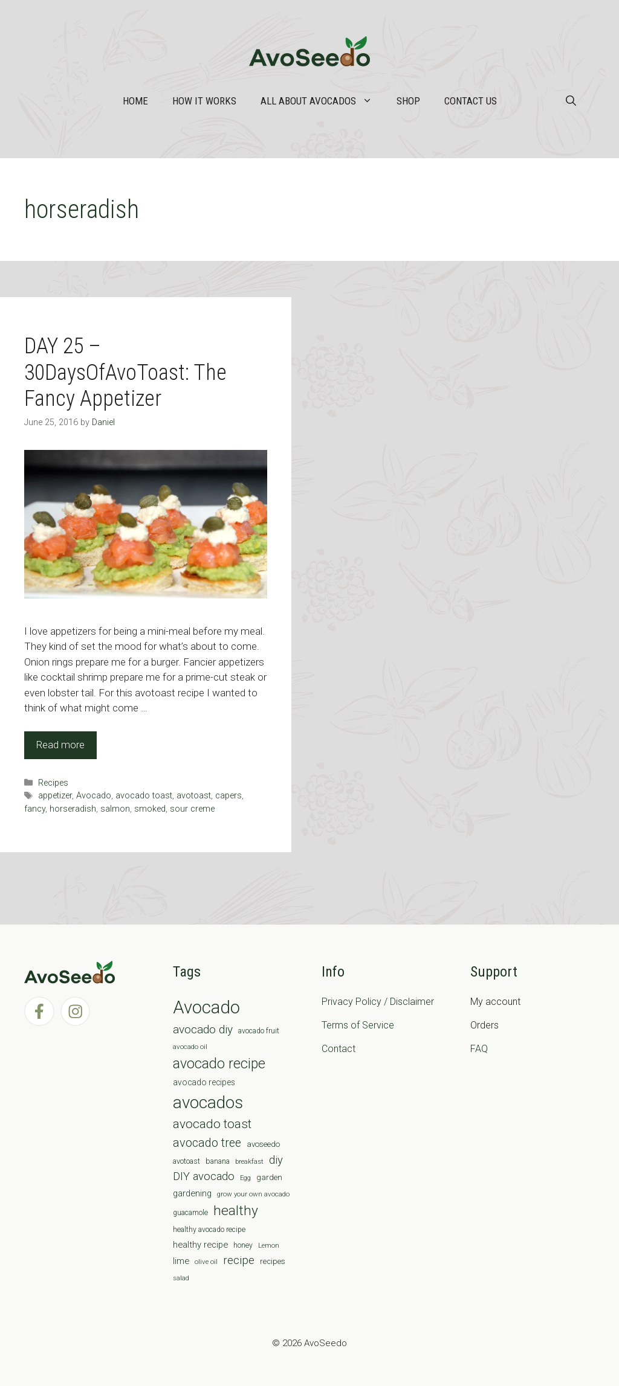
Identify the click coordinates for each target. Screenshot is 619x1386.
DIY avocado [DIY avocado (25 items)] (204, 1176)
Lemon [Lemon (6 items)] (268, 1245)
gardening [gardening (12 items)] (192, 1193)
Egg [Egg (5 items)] (245, 1178)
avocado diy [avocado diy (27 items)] (203, 1029)
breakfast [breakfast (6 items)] (249, 1161)
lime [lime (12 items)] (181, 1261)
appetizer (55, 796)
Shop (408, 101)
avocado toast (143, 796)
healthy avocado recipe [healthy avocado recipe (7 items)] (209, 1229)
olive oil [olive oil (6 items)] (206, 1261)
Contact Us (470, 101)
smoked (150, 809)
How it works (204, 101)
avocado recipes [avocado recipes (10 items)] (204, 1082)
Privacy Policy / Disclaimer (378, 1001)
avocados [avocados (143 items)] (208, 1102)
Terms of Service (358, 1025)
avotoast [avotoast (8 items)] (186, 1161)
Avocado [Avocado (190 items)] (206, 1007)
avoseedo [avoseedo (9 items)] (263, 1144)
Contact (338, 1048)
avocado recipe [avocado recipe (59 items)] (219, 1064)
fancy (34, 809)
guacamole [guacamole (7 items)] (190, 1212)
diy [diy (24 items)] (276, 1159)
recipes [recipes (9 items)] (272, 1261)
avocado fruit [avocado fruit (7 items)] (258, 1031)
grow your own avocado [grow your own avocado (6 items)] (253, 1194)
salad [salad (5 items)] (181, 1278)
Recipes (53, 783)
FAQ (479, 1048)
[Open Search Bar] (571, 101)
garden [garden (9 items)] (269, 1177)
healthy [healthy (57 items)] (235, 1210)
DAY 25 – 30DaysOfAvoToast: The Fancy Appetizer (125, 372)
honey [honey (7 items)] (243, 1245)
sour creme (192, 809)
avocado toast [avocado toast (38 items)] (212, 1124)
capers (228, 796)
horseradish (73, 809)
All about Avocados (322, 101)
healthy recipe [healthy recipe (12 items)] (200, 1244)
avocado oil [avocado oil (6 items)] (190, 1046)
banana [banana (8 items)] (218, 1161)
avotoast (194, 796)
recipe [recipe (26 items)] (238, 1260)
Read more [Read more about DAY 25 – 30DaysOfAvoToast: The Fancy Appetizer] (60, 745)
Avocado (93, 796)
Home (135, 101)
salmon (115, 809)
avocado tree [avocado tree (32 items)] (207, 1143)
